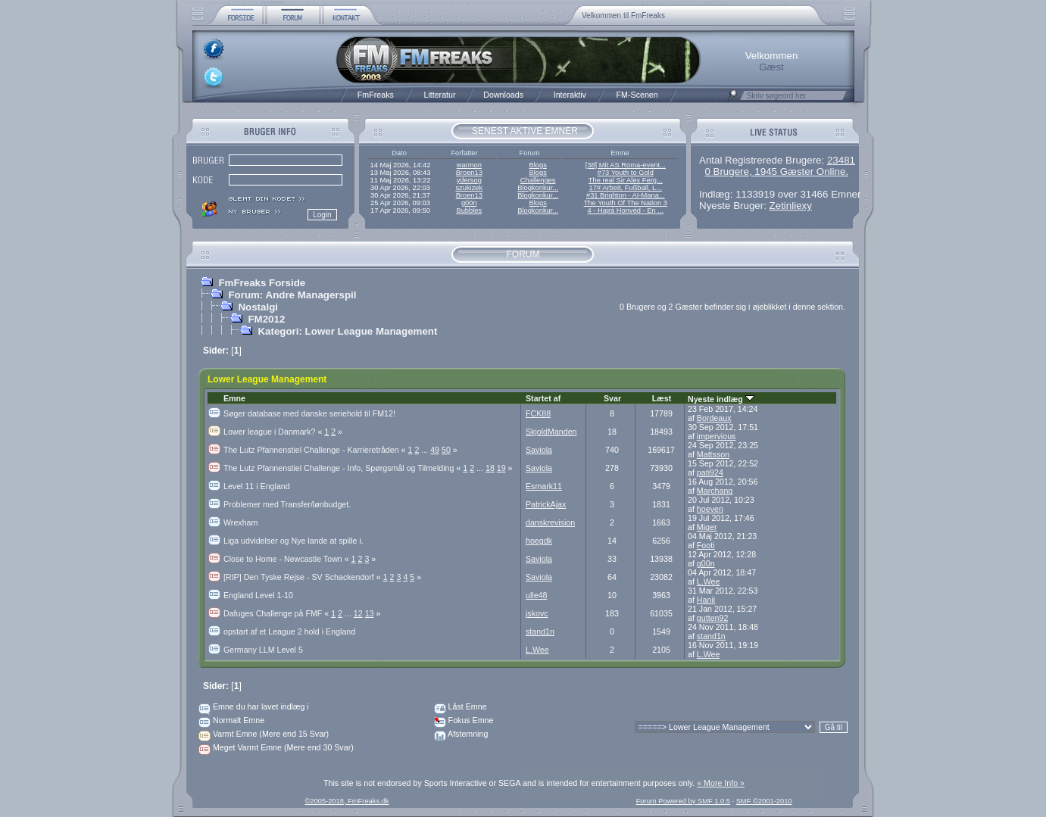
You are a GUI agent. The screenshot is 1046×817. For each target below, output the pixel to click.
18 (490, 467)
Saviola (539, 449)
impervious (716, 436)
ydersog (469, 180)
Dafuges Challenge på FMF (277, 613)
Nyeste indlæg (721, 399)
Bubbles (469, 210)
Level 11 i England (256, 486)
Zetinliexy (791, 205)
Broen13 (469, 172)
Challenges (538, 180)
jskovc (537, 613)
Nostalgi (258, 307)
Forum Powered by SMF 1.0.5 (683, 801)
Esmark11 (544, 486)
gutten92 (712, 617)
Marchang (714, 490)
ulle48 (536, 595)
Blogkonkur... (537, 188)
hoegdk (539, 540)
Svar (612, 398)
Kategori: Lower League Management (347, 331)
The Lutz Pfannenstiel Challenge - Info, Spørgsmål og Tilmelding (343, 467)
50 (446, 449)
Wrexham (240, 522)
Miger (707, 527)
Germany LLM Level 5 (263, 649)
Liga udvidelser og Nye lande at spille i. (293, 540)
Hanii (706, 599)
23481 (841, 160)
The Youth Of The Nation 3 (625, 203)
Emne (234, 398)
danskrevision (550, 522)
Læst (661, 398)
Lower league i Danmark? (273, 431)
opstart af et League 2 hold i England (289, 631)
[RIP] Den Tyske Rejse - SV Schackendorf (303, 577)
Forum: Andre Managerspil (292, 295)
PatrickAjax (546, 504)
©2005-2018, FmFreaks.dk (346, 801)
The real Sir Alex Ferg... (626, 180)
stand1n (540, 631)
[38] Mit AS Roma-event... (625, 165)
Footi (706, 545)
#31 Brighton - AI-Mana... (625, 195)
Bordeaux (714, 418)
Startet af (543, 398)
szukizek (468, 188)
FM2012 (266, 319)
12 (358, 613)
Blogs (537, 165)
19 (501, 467)
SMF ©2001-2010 (764, 801)
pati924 (710, 472)
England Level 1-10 (258, 595)
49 (434, 449)
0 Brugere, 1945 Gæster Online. (776, 171)
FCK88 (538, 413)
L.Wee (708, 581)
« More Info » (721, 782)
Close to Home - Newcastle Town (287, 558)
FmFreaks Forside (261, 282)
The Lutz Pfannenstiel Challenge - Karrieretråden (315, 449)
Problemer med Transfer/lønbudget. (287, 504)
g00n (469, 203)
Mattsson (713, 454)
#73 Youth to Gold (626, 172)
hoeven (710, 508)
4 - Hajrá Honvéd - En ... (626, 210)
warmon (469, 165)
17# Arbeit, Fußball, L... (625, 188)
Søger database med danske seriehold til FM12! (309, 413)
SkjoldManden (551, 431)
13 (369, 613)
